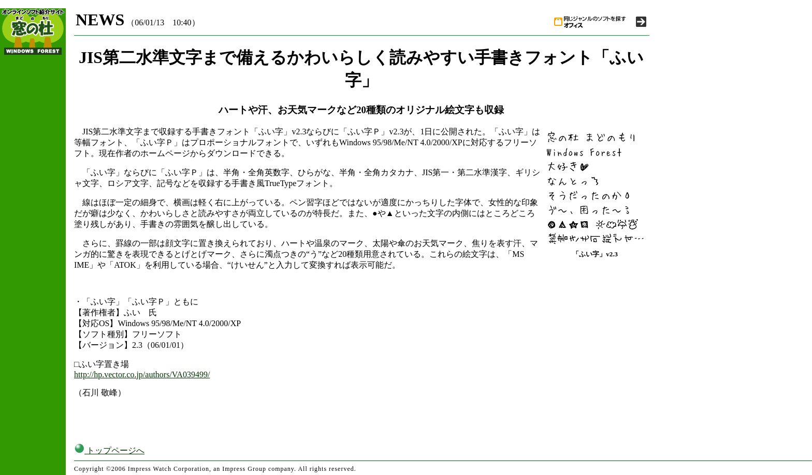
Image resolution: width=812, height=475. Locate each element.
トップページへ (109, 450)
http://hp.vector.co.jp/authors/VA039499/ (142, 374)
